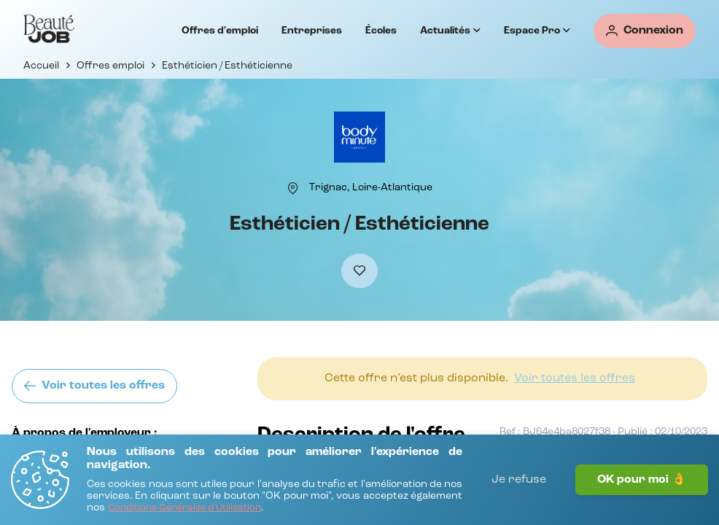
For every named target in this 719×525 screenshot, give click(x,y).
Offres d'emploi (220, 31)
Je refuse (518, 480)
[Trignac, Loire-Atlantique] (370, 187)
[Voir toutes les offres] (94, 386)
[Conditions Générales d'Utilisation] (184, 508)
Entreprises (311, 31)
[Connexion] (645, 31)
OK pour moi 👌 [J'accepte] (641, 480)
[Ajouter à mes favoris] (359, 271)
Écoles (381, 31)
